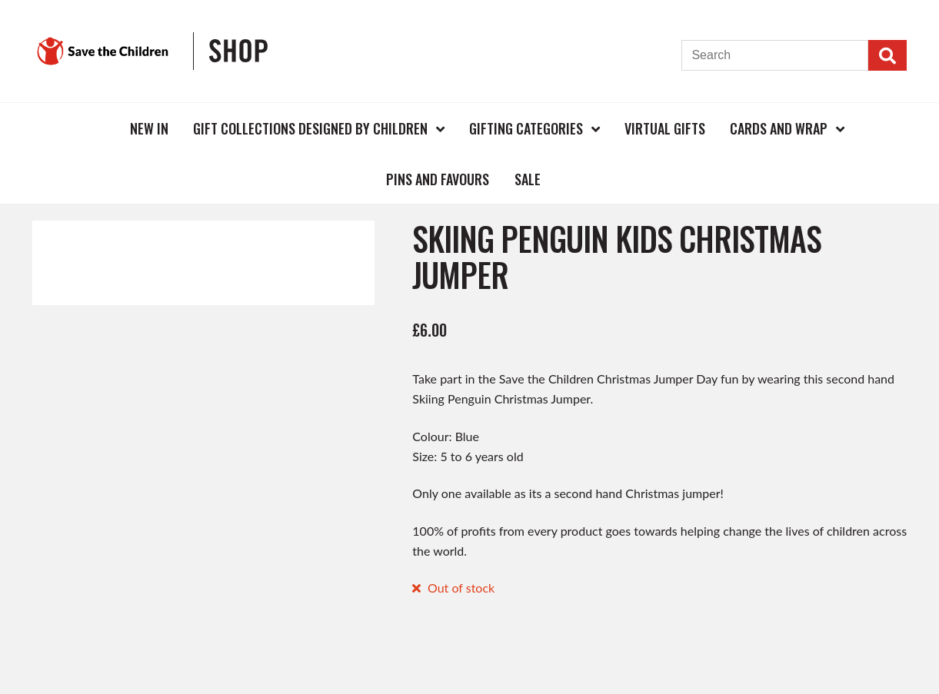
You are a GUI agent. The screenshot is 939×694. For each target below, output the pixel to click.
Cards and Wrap (778, 128)
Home (92, 128)
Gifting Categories (526, 128)
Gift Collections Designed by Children (310, 128)
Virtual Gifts (664, 128)
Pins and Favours (437, 179)
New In (149, 128)
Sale (527, 179)
